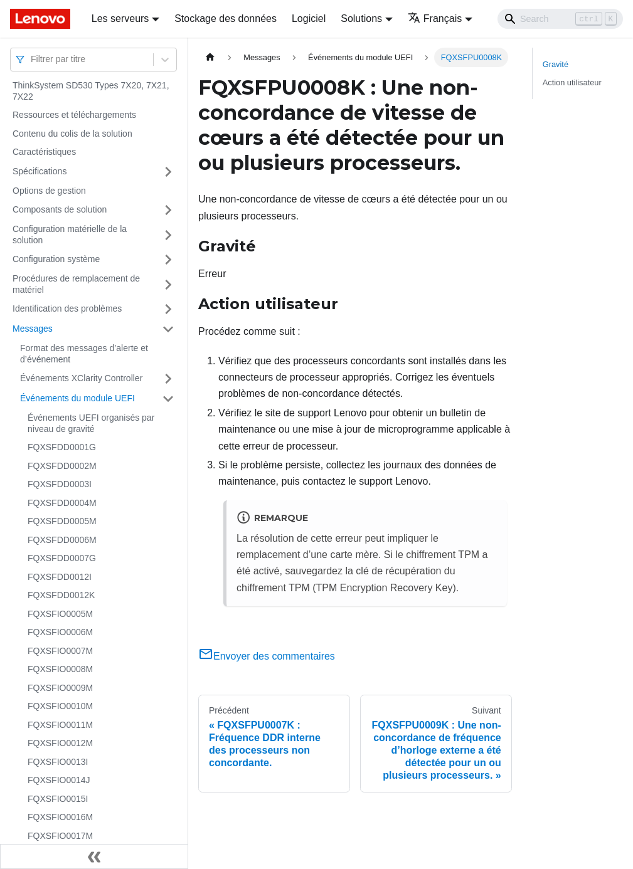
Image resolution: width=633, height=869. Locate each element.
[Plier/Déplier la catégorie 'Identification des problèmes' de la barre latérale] (168, 309)
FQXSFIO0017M (60, 836)
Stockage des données (225, 18)
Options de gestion (49, 191)
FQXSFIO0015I (58, 799)
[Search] (560, 19)
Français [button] (435, 18)
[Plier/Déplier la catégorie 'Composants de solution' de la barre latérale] (168, 210)
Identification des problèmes (67, 308)
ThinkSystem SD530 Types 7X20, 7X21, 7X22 (91, 91)
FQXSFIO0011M (60, 725)
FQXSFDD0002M (62, 466)
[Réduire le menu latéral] (94, 856)
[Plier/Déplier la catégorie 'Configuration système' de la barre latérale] (168, 260)
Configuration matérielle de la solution (70, 234)
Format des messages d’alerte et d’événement (84, 353)
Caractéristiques (44, 152)
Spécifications (39, 171)
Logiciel (309, 18)
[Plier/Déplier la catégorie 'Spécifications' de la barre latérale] (168, 172)
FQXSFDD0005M (62, 521)
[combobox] (32, 59)
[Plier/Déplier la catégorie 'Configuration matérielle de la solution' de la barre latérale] (168, 235)
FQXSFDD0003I (60, 484)
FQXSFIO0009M (60, 688)
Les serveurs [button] (120, 18)
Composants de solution (60, 209)
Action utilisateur (572, 82)
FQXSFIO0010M (60, 706)
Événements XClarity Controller (81, 378)
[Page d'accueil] (210, 57)
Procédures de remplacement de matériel (76, 284)
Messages (33, 329)
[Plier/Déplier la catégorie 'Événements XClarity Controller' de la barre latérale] (168, 379)
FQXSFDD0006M (62, 540)
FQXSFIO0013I (58, 762)
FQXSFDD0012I (60, 577)
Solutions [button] (361, 18)
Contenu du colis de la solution (72, 134)
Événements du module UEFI (77, 398)
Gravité (555, 64)
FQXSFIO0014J (59, 780)
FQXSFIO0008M (60, 669)
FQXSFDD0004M (62, 503)
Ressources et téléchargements (74, 115)
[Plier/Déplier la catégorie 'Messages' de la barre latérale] (168, 329)
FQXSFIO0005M (60, 614)
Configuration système (56, 259)
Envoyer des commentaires (266, 656)
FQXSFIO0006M (60, 632)
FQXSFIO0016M (60, 817)
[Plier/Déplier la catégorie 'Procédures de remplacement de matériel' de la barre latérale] (168, 284)
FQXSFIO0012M (60, 743)
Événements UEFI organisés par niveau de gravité (91, 423)
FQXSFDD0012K (61, 595)
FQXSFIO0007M (60, 651)
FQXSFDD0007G (62, 558)
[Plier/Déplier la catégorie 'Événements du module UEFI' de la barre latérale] (168, 399)
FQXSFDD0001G (62, 447)
